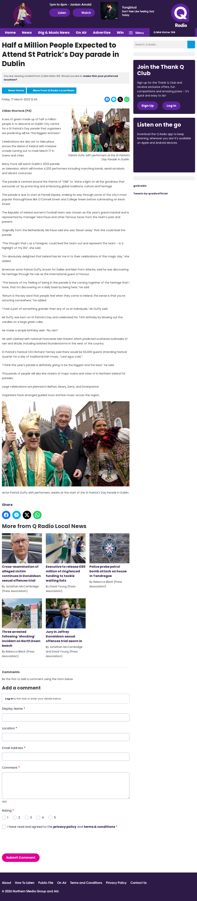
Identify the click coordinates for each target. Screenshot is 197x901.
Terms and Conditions (86, 882)
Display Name (13, 708)
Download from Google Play (151, 163)
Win (120, 32)
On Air (81, 32)
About (6, 882)
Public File (45, 882)
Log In (171, 105)
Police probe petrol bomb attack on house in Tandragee (109, 555)
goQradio (140, 186)
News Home (16, 90)
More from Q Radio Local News (53, 90)
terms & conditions (99, 826)
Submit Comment (20, 857)
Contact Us (138, 882)
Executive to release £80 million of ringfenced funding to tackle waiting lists (66, 558)
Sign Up (147, 105)
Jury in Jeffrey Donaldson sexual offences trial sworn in (66, 620)
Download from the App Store (152, 153)
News (27, 32)
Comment (11, 767)
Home (10, 32)
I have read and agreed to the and (62, 826)
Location (9, 728)
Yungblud (129, 7)
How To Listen (24, 882)
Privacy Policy (116, 882)
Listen (59, 12)
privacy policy (64, 826)
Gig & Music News (54, 32)
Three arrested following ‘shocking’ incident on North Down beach (22, 623)
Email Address (14, 748)
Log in (9, 698)
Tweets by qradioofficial (150, 193)
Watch (84, 12)
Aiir (56, 890)
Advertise (102, 32)
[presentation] (31, 841)
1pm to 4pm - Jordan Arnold (70, 4)
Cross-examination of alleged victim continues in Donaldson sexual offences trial (22, 558)
